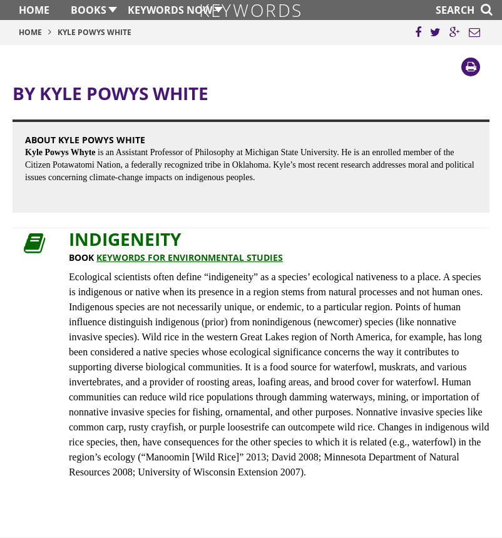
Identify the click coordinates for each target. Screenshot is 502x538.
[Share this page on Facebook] (418, 32)
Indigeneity (125, 239)
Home (34, 10)
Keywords (251, 10)
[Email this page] (474, 32)
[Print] (470, 67)
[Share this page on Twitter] (435, 32)
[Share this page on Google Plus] (454, 32)
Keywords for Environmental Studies (189, 257)
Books (88, 10)
